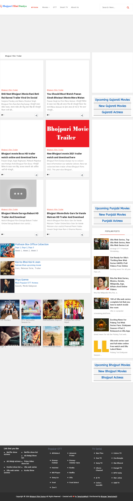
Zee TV (99, 458)
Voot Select (74, 482)
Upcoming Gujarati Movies (112, 99)
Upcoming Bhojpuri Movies (112, 365)
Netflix (72, 473)
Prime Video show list (27, 462)
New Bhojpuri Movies (112, 371)
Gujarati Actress (112, 112)
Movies (46, 7)
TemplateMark (82, 496)
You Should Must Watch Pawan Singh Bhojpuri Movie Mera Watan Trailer (65, 96)
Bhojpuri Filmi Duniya (38, 496)
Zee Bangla (118, 458)
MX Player (56, 473)
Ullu (71, 478)
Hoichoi (55, 468)
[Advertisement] (66, 33)
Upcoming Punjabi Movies (112, 208)
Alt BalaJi (56, 453)
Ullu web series (30, 467)
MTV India (118, 473)
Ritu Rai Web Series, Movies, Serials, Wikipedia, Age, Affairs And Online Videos (119, 284)
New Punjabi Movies (112, 214)
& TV (98, 478)
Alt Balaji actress (14, 461)
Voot (54, 482)
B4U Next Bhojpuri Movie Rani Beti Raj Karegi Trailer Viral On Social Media (20, 96)
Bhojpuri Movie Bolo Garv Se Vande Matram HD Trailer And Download (66, 215)
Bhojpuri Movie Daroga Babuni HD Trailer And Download (20, 215)
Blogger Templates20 (109, 496)
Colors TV (118, 453)
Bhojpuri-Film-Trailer (9, 90)
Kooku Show (29, 470)
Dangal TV (118, 468)
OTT (55, 7)
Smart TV (64, 7)
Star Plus (99, 453)
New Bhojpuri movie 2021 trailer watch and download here (64, 155)
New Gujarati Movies (112, 106)
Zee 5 (54, 487)
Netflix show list (31, 452)
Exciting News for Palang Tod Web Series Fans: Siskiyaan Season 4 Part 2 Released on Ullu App (120, 325)
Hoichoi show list (14, 467)
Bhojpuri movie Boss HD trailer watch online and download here (19, 155)
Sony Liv (55, 478)
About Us (75, 7)
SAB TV (116, 483)
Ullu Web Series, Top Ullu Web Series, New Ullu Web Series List (120, 242)
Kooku (71, 468)
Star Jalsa (118, 478)
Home (34, 7)
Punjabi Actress (112, 221)
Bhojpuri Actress (112, 377)
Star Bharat (118, 463)
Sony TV (99, 463)
